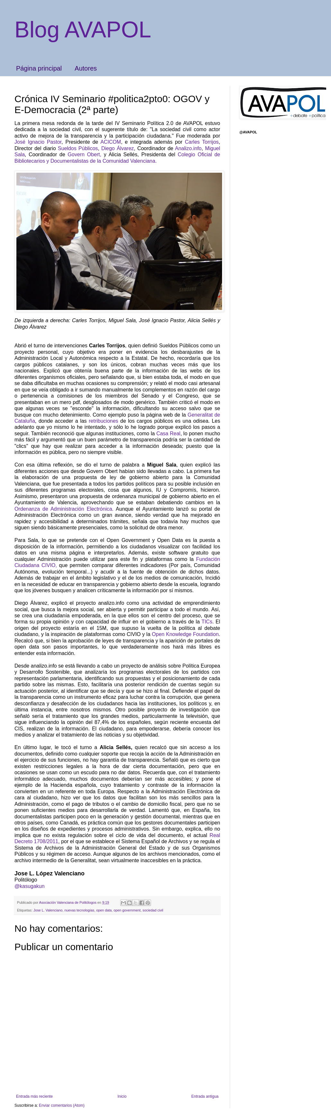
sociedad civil (153, 910)
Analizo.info (188, 148)
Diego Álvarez (117, 148)
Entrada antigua (205, 1096)
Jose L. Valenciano (47, 910)
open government (127, 910)
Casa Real (168, 433)
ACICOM (110, 142)
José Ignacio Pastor (37, 142)
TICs (206, 621)
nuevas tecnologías (79, 910)
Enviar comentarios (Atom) (62, 1105)
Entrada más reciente (34, 1096)
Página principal (39, 68)
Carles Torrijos (202, 142)
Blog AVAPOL (82, 29)
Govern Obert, (85, 154)
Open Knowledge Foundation (185, 634)
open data (104, 910)
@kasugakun (29, 886)
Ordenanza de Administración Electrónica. (63, 509)
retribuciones (102, 421)
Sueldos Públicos (78, 148)
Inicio (122, 1096)
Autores (86, 68)
